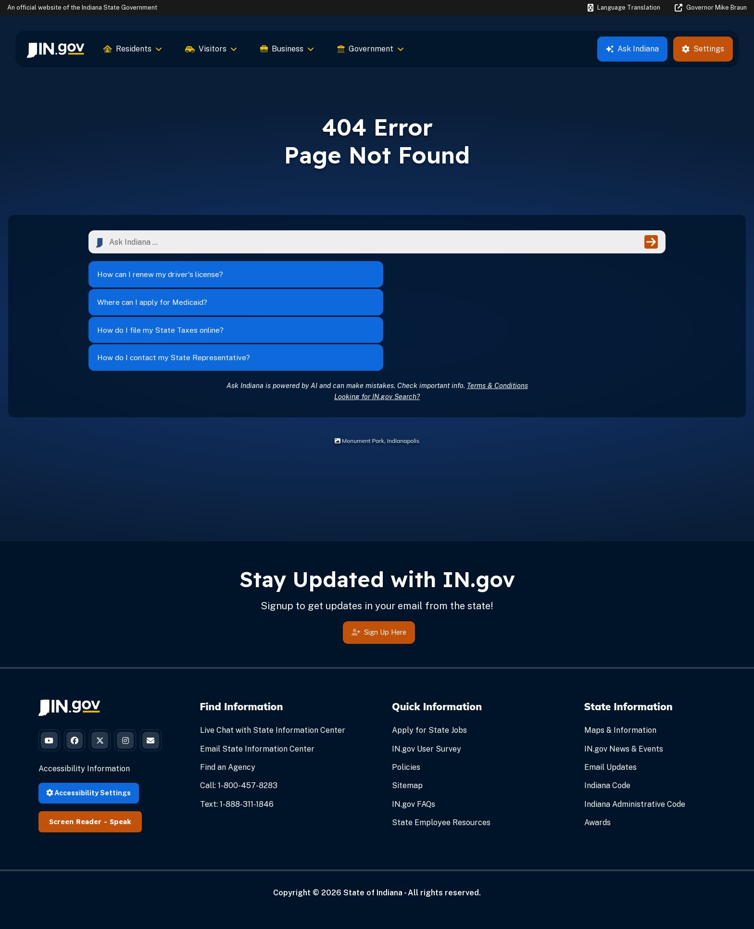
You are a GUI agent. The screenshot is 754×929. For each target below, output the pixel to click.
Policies (406, 698)
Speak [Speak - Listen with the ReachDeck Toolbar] (120, 786)
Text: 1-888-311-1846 (237, 735)
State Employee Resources (441, 753)
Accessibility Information (84, 734)
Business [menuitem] (287, 48)
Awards (597, 753)
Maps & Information (620, 661)
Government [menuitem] (370, 48)
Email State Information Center (257, 679)
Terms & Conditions (497, 316)
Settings (703, 48)
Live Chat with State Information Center (272, 661)
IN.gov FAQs (413, 735)
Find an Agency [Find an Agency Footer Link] (227, 698)
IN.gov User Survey (426, 679)
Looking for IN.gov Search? (377, 327)
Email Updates (610, 698)
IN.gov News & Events (623, 679)
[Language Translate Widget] (623, 7)
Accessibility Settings (88, 757)
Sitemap (407, 716)
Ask (632, 48)
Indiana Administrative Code (634, 735)
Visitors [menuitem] (211, 48)
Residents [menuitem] (132, 48)
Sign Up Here (379, 564)
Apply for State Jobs (429, 661)
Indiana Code (607, 716)
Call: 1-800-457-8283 (238, 716)
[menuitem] (55, 49)
